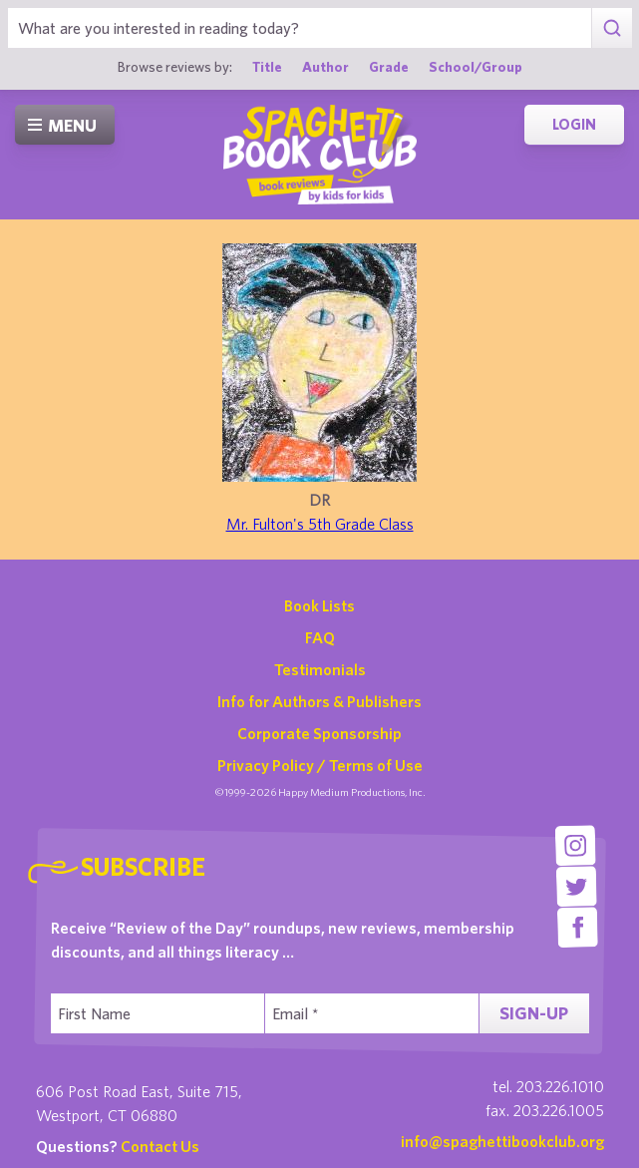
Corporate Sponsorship (319, 733)
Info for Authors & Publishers (319, 701)
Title (267, 66)
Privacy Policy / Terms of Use (320, 765)
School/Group (475, 66)
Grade (389, 66)
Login (574, 124)
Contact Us (160, 1146)
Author (325, 66)
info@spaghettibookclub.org (502, 1141)
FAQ (320, 637)
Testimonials (320, 669)
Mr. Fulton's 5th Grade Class (320, 524)
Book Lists (319, 605)
